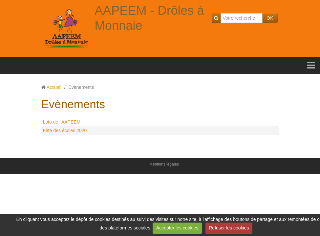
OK (270, 18)
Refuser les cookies (229, 227)
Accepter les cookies (177, 227)
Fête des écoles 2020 (65, 130)
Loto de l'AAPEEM (62, 122)
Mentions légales (164, 164)
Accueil (54, 87)
